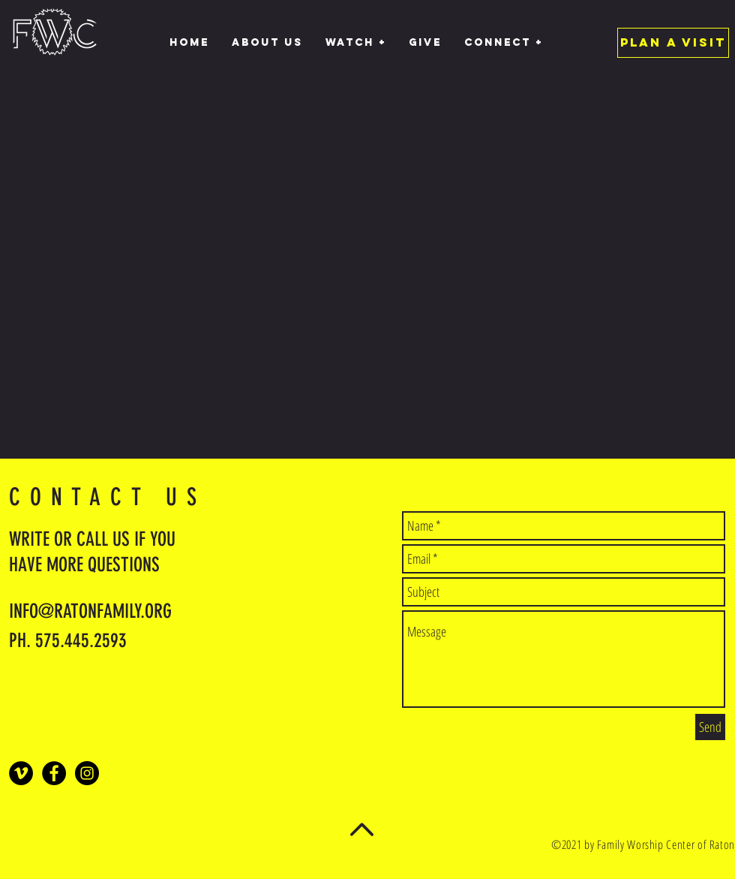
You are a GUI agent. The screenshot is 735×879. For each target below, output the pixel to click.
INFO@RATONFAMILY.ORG (90, 611)
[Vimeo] (21, 773)
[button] (356, 43)
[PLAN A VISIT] (673, 43)
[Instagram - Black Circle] (87, 773)
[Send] (710, 727)
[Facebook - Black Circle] (54, 773)
